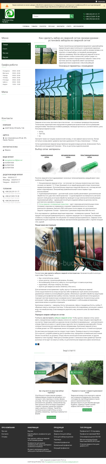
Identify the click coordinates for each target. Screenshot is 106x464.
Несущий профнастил (61, 448)
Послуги (42, 26)
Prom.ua (63, 460)
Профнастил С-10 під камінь (90, 431)
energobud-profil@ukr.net (13, 160)
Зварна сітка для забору (62, 434)
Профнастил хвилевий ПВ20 (90, 434)
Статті (69, 26)
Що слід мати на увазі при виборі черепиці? (51, 417)
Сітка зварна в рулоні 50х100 (90, 437)
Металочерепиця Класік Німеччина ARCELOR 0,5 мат (90, 440)
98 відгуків (101, 1)
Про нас (51, 26)
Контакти (60, 26)
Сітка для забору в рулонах (63, 437)
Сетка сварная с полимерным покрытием (53, 204)
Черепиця (57, 439)
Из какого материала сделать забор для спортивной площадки (39, 450)
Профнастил (58, 431)
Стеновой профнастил (62, 442)
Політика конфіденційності (70, 462)
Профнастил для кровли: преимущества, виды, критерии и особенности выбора (39, 444)
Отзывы (4, 437)
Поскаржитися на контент (53, 462)
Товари (34, 26)
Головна (26, 26)
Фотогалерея (78, 26)
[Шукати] (71, 16)
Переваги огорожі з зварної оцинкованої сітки (87, 409)
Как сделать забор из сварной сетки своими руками (38, 439)
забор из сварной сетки (63, 318)
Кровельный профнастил (63, 445)
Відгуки (5, 57)
